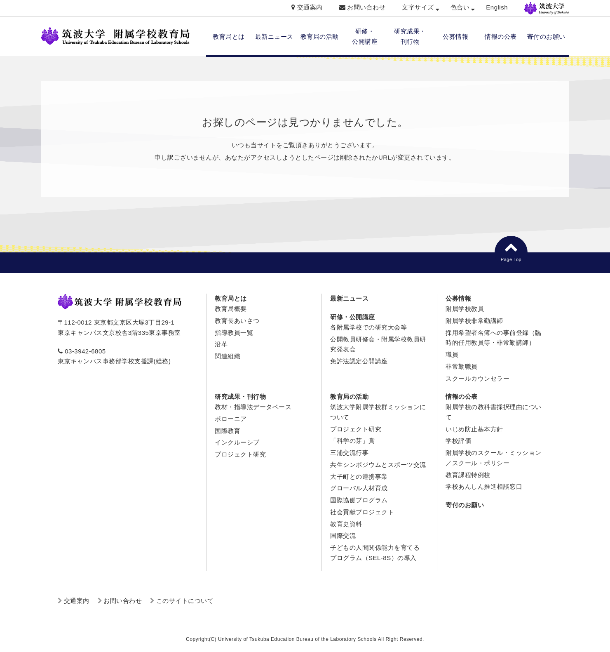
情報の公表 (501, 36)
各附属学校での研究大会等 (368, 327)
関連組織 (227, 356)
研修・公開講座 (352, 316)
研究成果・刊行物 (240, 396)
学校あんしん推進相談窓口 (484, 486)
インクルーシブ (237, 442)
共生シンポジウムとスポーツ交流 (378, 464)
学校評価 (458, 440)
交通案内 (310, 7)
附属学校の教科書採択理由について (494, 412)
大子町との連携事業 (359, 476)
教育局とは (229, 36)
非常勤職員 (462, 366)
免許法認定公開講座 (359, 361)
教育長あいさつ (237, 320)
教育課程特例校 (468, 474)
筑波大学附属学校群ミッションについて (378, 412)
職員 (452, 354)
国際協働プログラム (359, 500)
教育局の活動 (319, 36)
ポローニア (231, 418)
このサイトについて (185, 600)
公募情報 (455, 36)
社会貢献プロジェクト (362, 511)
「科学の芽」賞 (352, 440)
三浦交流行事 (349, 452)
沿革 (221, 344)
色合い (460, 7)
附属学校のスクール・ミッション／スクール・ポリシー (494, 457)
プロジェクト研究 (240, 454)
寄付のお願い (546, 36)
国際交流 (343, 535)
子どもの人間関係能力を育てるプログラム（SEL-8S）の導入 (375, 552)
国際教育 (227, 430)
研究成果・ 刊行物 (410, 36)
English (497, 7)
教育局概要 (231, 308)
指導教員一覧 (234, 332)
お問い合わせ (366, 7)
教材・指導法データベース (253, 406)
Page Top (511, 251)
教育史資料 (346, 523)
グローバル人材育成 (359, 488)
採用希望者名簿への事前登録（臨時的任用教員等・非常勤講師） (494, 337)
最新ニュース (274, 36)
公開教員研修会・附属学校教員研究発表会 (378, 344)
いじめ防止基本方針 (474, 429)
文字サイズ (418, 7)
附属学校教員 (465, 308)
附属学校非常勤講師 (474, 320)
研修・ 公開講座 (365, 36)
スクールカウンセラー (477, 378)
